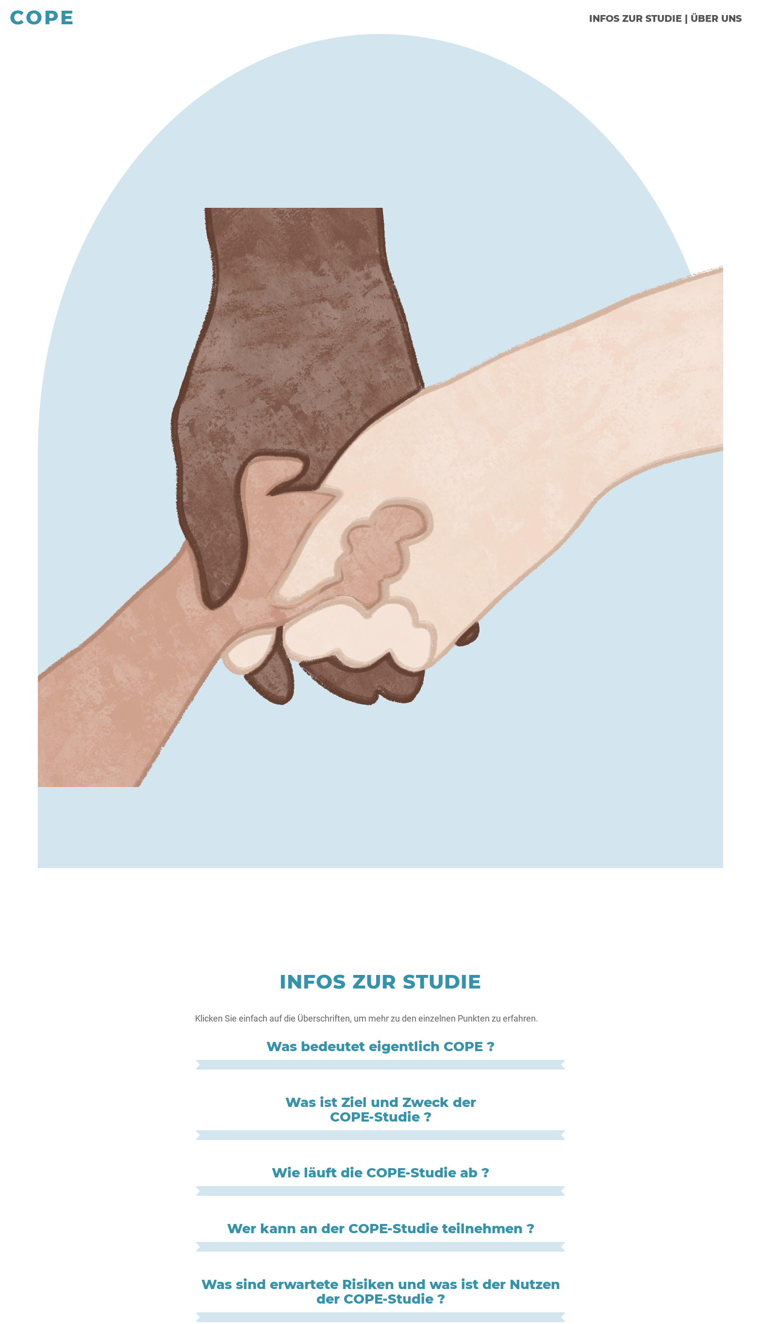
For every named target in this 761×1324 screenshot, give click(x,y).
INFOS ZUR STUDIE (635, 18)
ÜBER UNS (716, 18)
